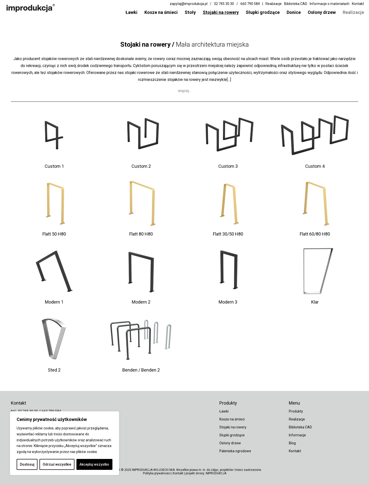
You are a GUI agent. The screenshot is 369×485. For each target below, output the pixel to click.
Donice (294, 12)
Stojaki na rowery (221, 12)
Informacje (297, 435)
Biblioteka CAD (295, 4)
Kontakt (358, 4)
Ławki (131, 12)
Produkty (296, 411)
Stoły (190, 12)
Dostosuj (27, 464)
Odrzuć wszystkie (57, 464)
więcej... (184, 94)
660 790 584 (250, 4)
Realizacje (353, 12)
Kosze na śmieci (161, 12)
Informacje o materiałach (329, 4)
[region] (64, 443)
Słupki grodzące (263, 12)
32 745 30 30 (224, 4)
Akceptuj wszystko (94, 464)
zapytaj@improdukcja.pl (188, 4)
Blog (292, 443)
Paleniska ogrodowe (235, 451)
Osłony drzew (322, 12)
